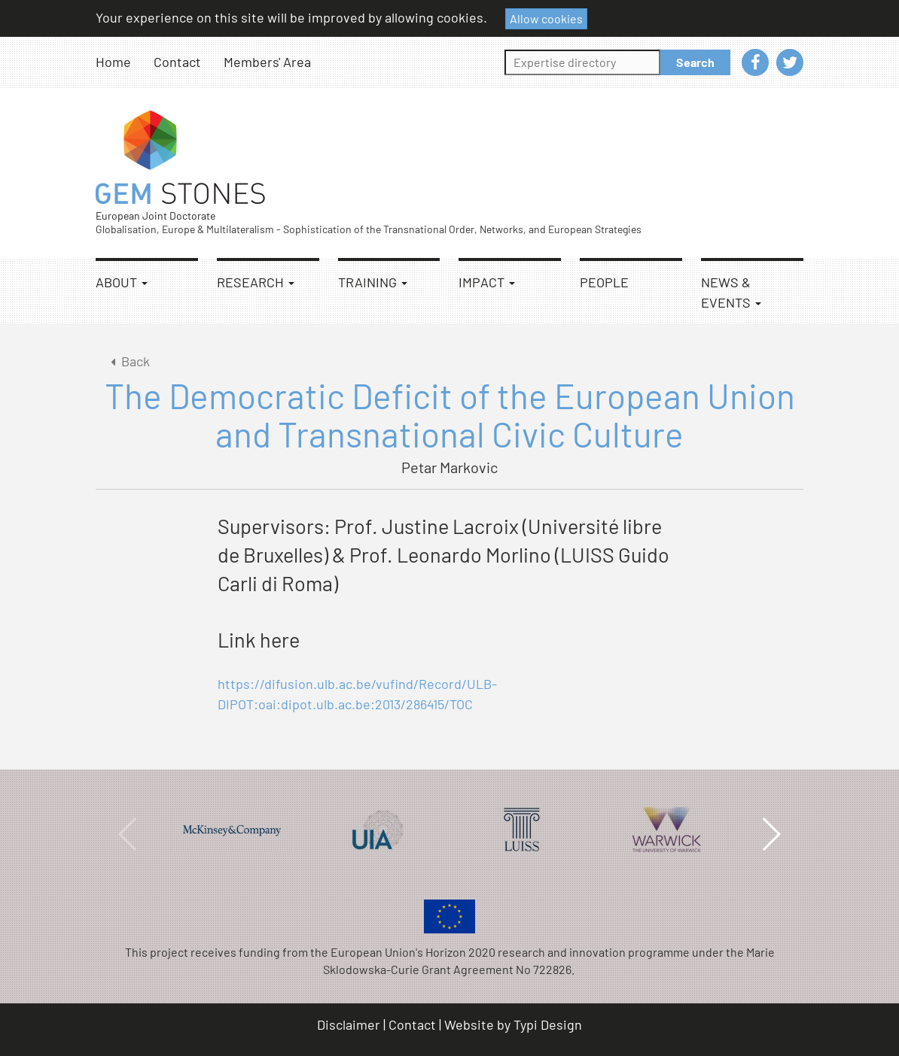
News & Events (731, 292)
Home (113, 61)
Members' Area (267, 61)
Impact (487, 282)
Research (255, 282)
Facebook (755, 62)
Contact (177, 61)
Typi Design (547, 1024)
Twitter (789, 62)
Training (372, 282)
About (122, 282)
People (604, 282)
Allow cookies (546, 18)
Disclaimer (348, 1024)
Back (127, 361)
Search (695, 62)
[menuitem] (125, 62)
